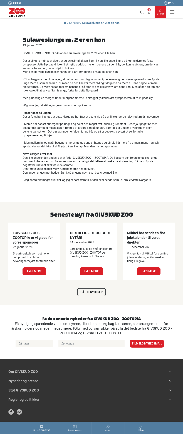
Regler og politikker (23, 399)
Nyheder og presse (23, 381)
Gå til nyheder (91, 292)
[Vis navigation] (172, 12)
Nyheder (74, 23)
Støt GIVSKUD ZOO (23, 390)
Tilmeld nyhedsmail (147, 343)
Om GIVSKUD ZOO (23, 371)
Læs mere (34, 271)
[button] (170, 372)
